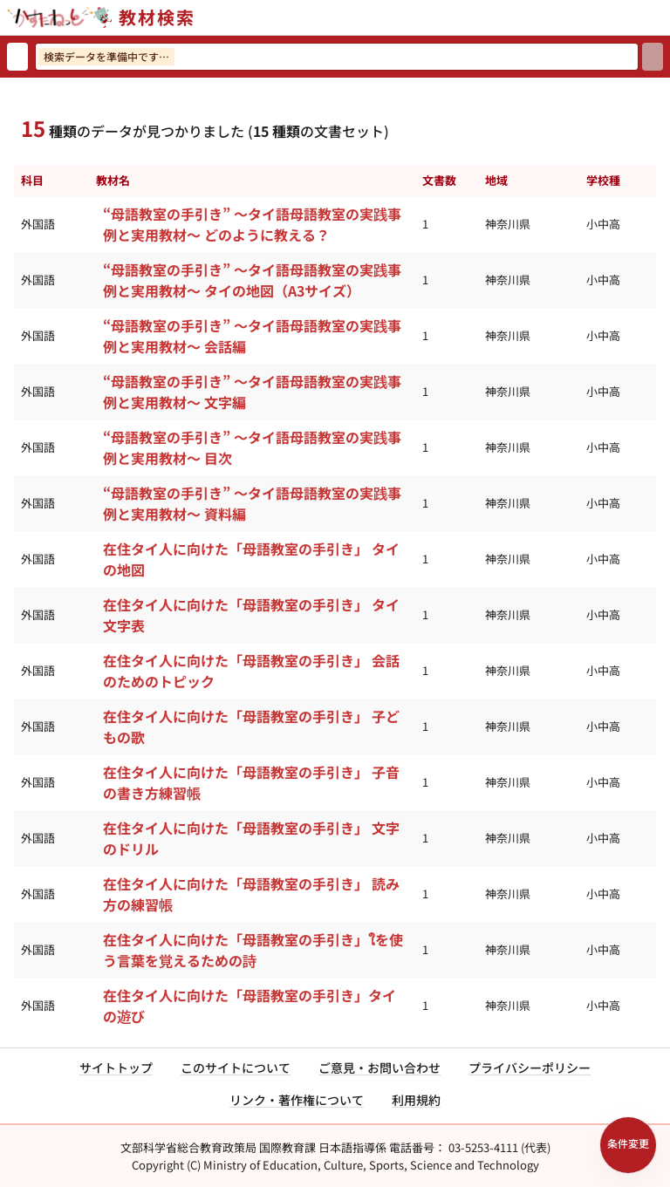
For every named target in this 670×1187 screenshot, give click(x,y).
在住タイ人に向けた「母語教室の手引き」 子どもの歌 (251, 726)
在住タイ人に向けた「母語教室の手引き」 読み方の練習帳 (251, 894)
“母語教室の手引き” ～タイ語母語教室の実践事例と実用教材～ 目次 (252, 447)
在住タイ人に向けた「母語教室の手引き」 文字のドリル (251, 838)
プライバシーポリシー (529, 1067)
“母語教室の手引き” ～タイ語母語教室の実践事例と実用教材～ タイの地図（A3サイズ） (252, 280)
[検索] (652, 57)
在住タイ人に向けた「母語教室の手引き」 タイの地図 (251, 559)
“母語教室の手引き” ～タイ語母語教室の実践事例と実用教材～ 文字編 (252, 392)
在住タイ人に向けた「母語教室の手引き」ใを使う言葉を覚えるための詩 (253, 950)
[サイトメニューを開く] (663, 17)
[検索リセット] (17, 57)
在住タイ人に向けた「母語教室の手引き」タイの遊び (249, 1006)
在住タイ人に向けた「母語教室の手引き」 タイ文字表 (251, 615)
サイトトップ (116, 1067)
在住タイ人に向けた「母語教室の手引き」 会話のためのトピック (251, 671)
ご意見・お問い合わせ (379, 1067)
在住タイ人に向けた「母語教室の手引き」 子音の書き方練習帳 (251, 782)
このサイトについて (236, 1067)
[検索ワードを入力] (337, 57)
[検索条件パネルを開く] (628, 1145)
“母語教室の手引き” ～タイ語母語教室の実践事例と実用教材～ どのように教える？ (252, 224)
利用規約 (416, 1100)
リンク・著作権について (296, 1100)
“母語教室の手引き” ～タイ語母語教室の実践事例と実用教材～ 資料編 (252, 503)
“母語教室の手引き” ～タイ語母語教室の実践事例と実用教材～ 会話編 (252, 336)
